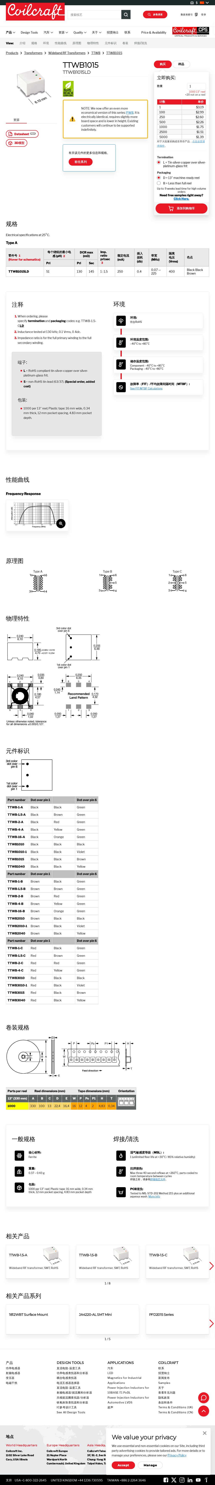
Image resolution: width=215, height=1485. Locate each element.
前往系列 (81, 162)
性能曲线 (61, 43)
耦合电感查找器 (67, 1377)
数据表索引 (183, 14)
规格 (34, 43)
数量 (160, 86)
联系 (127, 32)
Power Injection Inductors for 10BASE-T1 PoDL (128, 1390)
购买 (163, 64)
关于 (161, 1387)
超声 (110, 1407)
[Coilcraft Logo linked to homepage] (35, 12)
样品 (181, 64)
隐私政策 (164, 1397)
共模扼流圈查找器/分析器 (73, 1397)
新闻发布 (164, 1377)
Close (205, 1433)
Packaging (164, 172)
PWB (130, 112)
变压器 (10, 1377)
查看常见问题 (167, 1392)
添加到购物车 (181, 208)
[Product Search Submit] (126, 14)
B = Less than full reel (177, 183)
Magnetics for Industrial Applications (125, 1380)
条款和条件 (165, 1402)
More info (154, 1196)
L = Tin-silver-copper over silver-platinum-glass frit (184, 164)
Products (12, 53)
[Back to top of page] (203, 1411)
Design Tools (29, 32)
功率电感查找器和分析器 (72, 1373)
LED (110, 1373)
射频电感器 (13, 1373)
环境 (46, 43)
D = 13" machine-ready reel (181, 178)
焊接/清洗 (140, 43)
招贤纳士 (113, 32)
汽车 (110, 1368)
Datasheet (18, 134)
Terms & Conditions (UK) (175, 1407)
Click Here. (181, 199)
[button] (211, 1266)
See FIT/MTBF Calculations (146, 388)
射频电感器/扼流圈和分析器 (74, 1392)
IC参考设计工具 (67, 1407)
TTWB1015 (114, 53)
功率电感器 (13, 1368)
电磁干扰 (11, 1383)
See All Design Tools (71, 1412)
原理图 (76, 43)
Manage (150, 1465)
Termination (165, 157)
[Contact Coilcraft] (203, 1397)
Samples (164, 1383)
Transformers (33, 53)
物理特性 (93, 43)
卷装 (125, 43)
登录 (197, 14)
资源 (16, 119)
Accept (123, 1465)
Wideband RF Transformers (66, 53)
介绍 (22, 43)
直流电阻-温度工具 (69, 1368)
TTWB (95, 53)
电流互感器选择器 (68, 1383)
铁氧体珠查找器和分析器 (72, 1402)
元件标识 (111, 43)
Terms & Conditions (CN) (175, 1412)
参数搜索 (155, 14)
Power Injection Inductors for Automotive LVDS (128, 1400)
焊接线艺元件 (157, 1179)
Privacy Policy (177, 1455)
